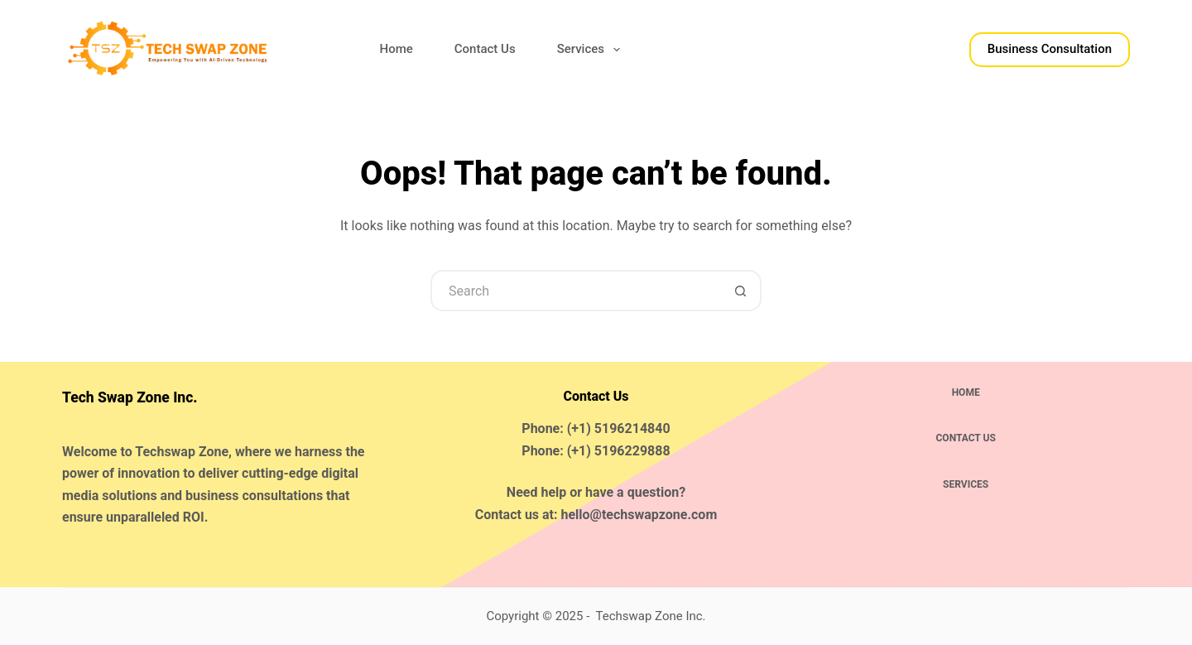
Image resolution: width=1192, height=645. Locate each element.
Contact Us (485, 48)
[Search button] (741, 290)
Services (592, 50)
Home (396, 48)
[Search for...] (575, 290)
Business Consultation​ (1050, 48)
